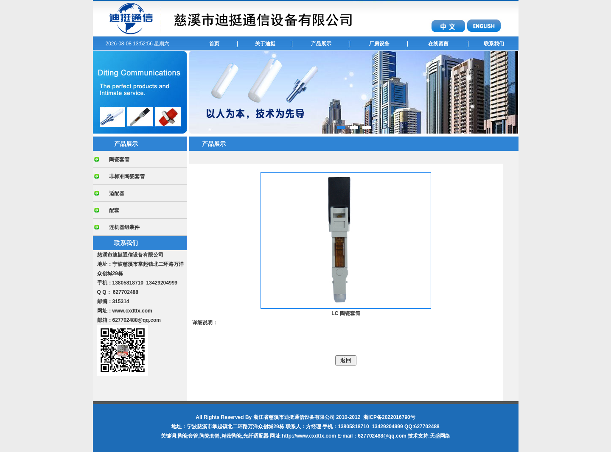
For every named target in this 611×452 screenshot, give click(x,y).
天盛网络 (440, 436)
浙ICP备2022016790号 (389, 417)
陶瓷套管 (119, 159)
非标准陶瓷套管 (127, 176)
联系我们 (494, 44)
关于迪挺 (265, 44)
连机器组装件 (124, 227)
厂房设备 (379, 44)
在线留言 (438, 44)
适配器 (116, 193)
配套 (114, 210)
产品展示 (321, 44)
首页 (214, 44)
